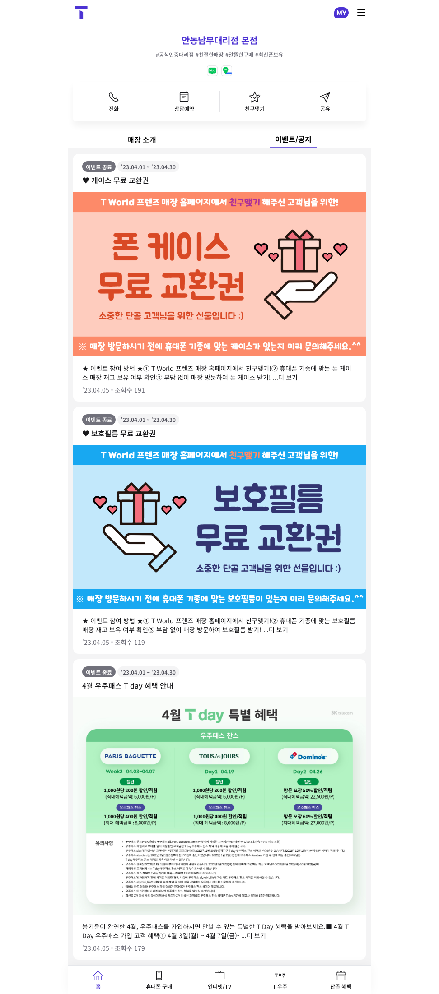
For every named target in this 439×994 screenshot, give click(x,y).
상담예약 (184, 101)
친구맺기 (255, 101)
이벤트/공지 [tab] (293, 139)
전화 (113, 101)
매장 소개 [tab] (141, 139)
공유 (325, 101)
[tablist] (219, 139)
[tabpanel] (219, 556)
